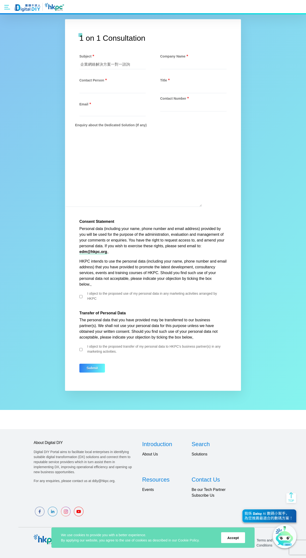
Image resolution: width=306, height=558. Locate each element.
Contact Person (91, 80)
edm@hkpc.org (93, 252)
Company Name (173, 56)
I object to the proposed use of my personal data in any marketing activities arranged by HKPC (152, 296)
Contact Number (173, 98)
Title (163, 80)
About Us (150, 454)
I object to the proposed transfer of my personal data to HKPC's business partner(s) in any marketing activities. (154, 349)
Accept (233, 538)
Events (148, 490)
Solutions (200, 454)
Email (83, 104)
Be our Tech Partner (209, 490)
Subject (85, 56)
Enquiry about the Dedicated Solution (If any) (111, 125)
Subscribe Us (203, 495)
